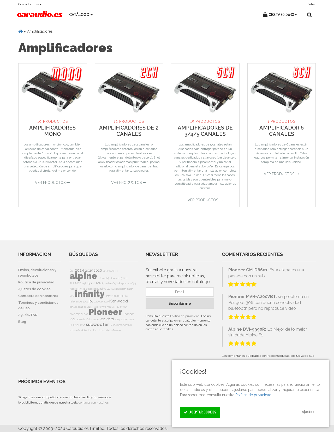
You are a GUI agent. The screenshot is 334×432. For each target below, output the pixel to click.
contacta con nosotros (94, 402)
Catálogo (81, 15)
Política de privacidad (185, 316)
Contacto (24, 4)
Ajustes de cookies (34, 289)
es (39, 4)
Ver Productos (52, 182)
